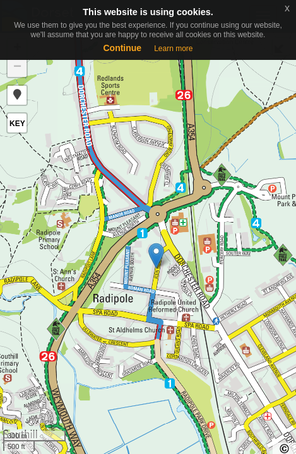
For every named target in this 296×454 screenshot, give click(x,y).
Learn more (173, 48)
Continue (122, 48)
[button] (17, 95)
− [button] (17, 67)
